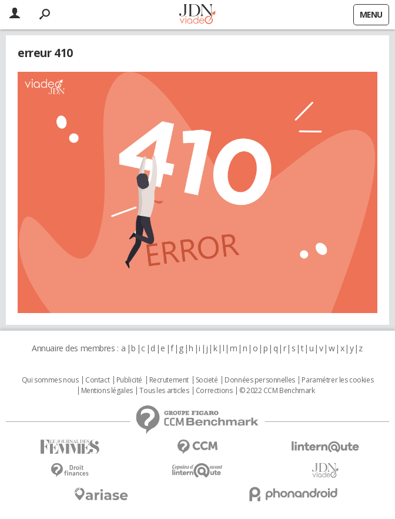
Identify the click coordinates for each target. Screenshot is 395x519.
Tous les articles (164, 391)
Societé (207, 380)
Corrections (214, 391)
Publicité (129, 380)
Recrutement (169, 380)
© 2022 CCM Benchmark (277, 391)
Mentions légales (107, 391)
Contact (97, 380)
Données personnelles (260, 380)
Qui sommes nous (50, 380)
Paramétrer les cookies (337, 380)
